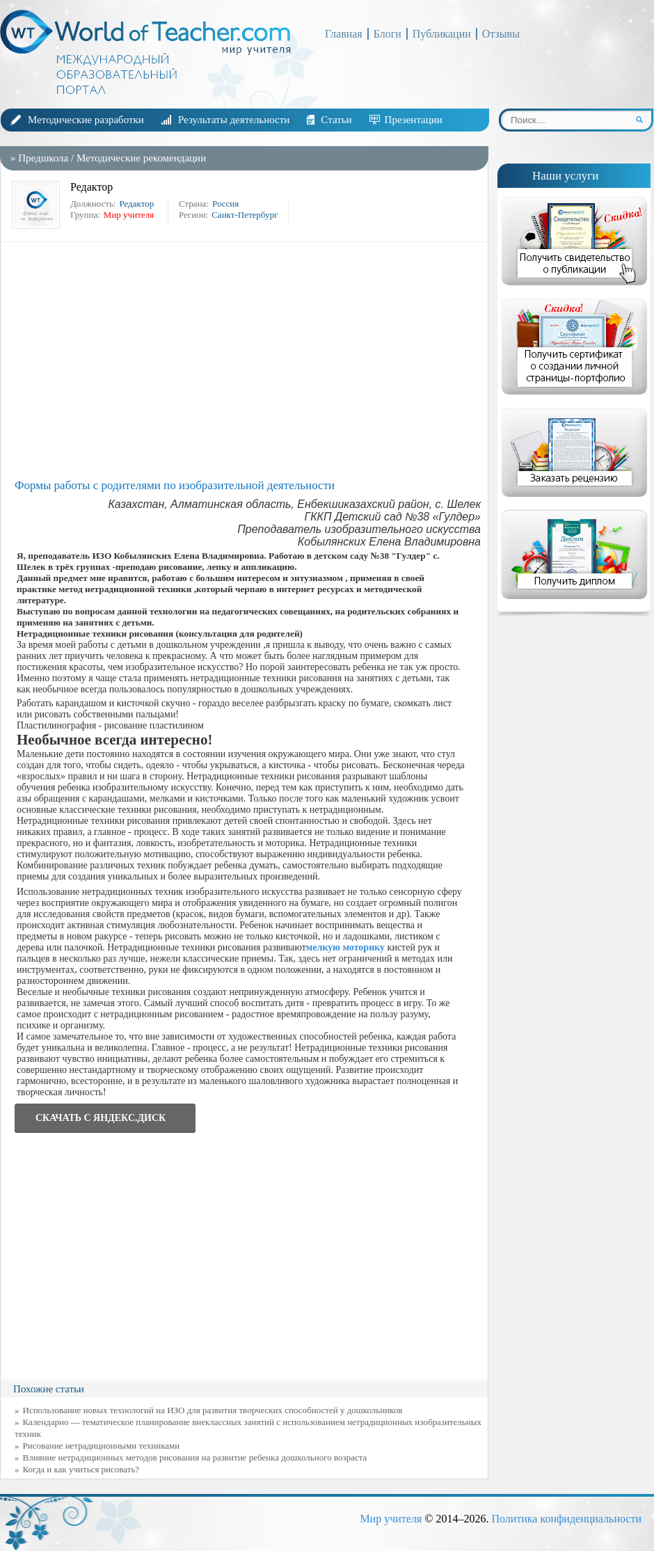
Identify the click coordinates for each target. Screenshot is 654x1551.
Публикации (442, 34)
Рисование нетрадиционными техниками (101, 1445)
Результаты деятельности (233, 119)
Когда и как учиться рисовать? (81, 1469)
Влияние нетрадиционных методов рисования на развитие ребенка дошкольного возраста (195, 1457)
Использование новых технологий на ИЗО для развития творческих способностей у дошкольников (213, 1410)
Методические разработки (86, 119)
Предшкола (43, 158)
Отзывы (501, 34)
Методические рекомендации (141, 158)
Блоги (387, 34)
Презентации (413, 119)
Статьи (336, 119)
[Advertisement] (248, 360)
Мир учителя (391, 1519)
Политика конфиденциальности (566, 1519)
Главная (343, 34)
